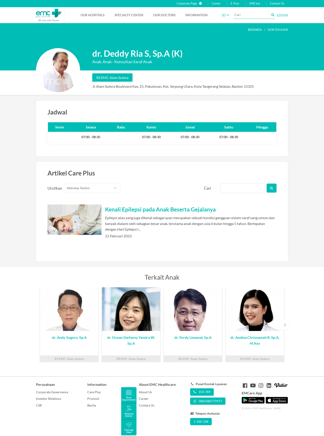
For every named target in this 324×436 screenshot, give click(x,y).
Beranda (255, 29)
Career (216, 3)
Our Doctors (164, 15)
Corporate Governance (52, 392)
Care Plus (94, 392)
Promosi (93, 398)
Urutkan (53, 188)
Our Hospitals (92, 15)
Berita (91, 405)
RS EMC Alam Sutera (112, 77)
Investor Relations (48, 398)
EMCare (254, 3)
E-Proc (235, 3)
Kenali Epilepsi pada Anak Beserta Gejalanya (160, 209)
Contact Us (277, 3)
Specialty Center (129, 15)
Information (196, 15)
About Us (145, 392)
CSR (39, 405)
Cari (207, 188)
